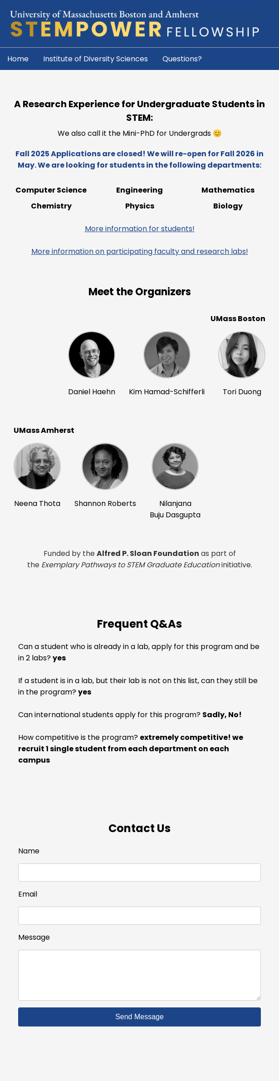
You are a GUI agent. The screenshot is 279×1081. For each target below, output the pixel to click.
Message (34, 937)
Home (18, 59)
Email (27, 894)
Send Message (139, 1026)
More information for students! (140, 228)
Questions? (182, 59)
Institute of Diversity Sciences (95, 59)
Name (28, 851)
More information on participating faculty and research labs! (139, 251)
